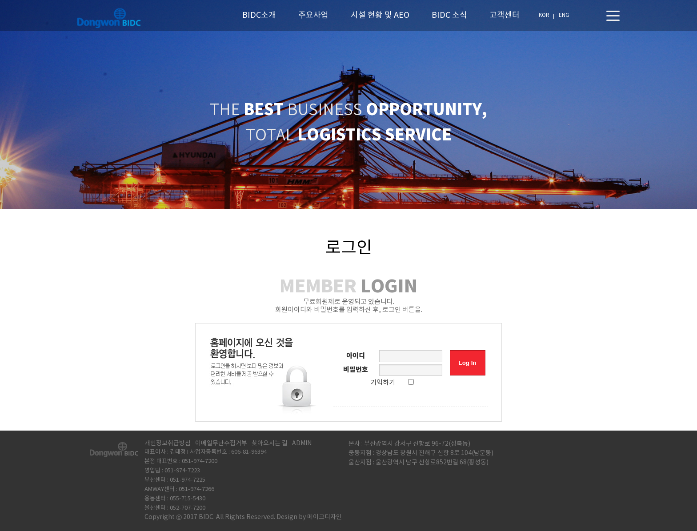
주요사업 (313, 15)
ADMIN (302, 443)
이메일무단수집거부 (221, 443)
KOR (544, 15)
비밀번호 (355, 370)
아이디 (355, 356)
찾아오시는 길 (270, 443)
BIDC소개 (259, 15)
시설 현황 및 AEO (380, 15)
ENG (564, 15)
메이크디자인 (324, 517)
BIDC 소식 (449, 15)
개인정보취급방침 (167, 443)
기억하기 (382, 383)
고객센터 (504, 15)
